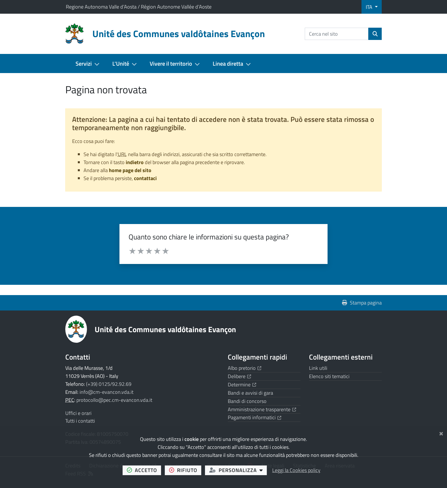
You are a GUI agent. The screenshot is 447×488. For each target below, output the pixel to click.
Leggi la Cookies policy (296, 470)
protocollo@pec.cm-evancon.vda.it (114, 400)
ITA (369, 7)
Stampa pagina (362, 302)
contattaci (145, 178)
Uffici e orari (78, 413)
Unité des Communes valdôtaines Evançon (165, 329)
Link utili (318, 368)
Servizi (84, 63)
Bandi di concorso (247, 401)
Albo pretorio (244, 368)
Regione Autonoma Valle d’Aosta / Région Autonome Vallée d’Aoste (139, 7)
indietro (135, 162)
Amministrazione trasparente (262, 409)
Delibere (239, 376)
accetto (144, 470)
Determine (242, 384)
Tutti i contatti (80, 421)
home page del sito (130, 170)
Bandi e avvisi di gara (250, 393)
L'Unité (120, 63)
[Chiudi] (441, 432)
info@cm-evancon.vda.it (106, 392)
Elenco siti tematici (329, 376)
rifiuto (185, 470)
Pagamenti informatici (254, 417)
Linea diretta (228, 63)
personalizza (238, 470)
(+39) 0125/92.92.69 (108, 384)
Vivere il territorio (171, 63)
